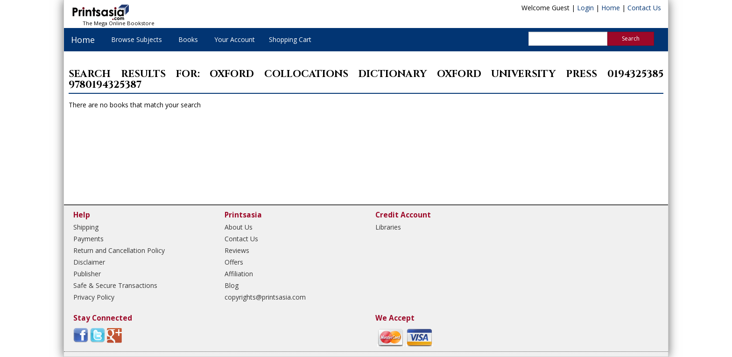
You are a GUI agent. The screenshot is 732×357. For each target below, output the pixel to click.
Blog (232, 285)
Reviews (237, 250)
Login (585, 7)
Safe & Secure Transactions (115, 285)
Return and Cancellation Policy (119, 250)
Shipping (86, 227)
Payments (88, 238)
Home (610, 7)
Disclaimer (89, 262)
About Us (239, 227)
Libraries (388, 227)
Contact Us (644, 7)
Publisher (87, 273)
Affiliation (239, 273)
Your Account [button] (234, 39)
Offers (234, 262)
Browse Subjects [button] (136, 39)
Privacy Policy (93, 297)
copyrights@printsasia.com (265, 297)
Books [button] (188, 39)
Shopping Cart (290, 39)
